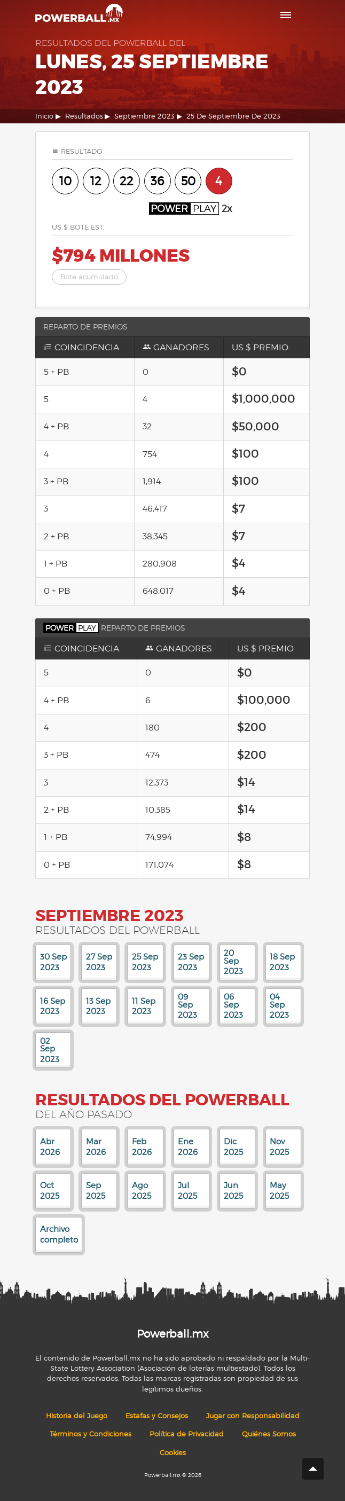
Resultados (84, 116)
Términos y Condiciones (90, 1434)
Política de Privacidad (187, 1434)
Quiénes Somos (269, 1434)
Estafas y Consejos (157, 1416)
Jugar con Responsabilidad (253, 1416)
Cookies (173, 1453)
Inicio (44, 116)
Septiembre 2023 (144, 116)
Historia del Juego (76, 1416)
